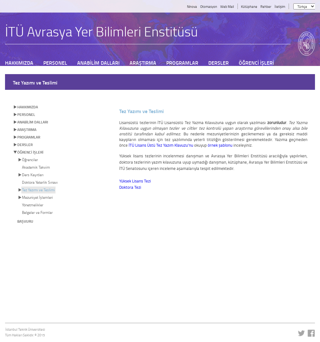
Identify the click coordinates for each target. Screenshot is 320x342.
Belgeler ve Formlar (37, 212)
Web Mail (227, 6)
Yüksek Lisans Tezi (135, 181)
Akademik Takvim (36, 167)
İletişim (280, 6)
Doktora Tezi (130, 187)
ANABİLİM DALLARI (32, 122)
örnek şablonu (220, 145)
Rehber (265, 6)
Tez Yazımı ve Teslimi (38, 190)
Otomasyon (208, 6)
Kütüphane (249, 6)
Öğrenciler (30, 159)
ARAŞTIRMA (26, 129)
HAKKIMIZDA (27, 107)
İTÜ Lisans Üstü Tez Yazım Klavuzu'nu (161, 145)
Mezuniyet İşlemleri (37, 197)
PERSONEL (26, 114)
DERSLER (25, 144)
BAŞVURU (25, 221)
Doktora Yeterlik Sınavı (40, 182)
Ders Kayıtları (33, 174)
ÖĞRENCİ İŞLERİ (30, 152)
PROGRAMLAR (28, 137)
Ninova (192, 6)
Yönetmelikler (32, 205)
